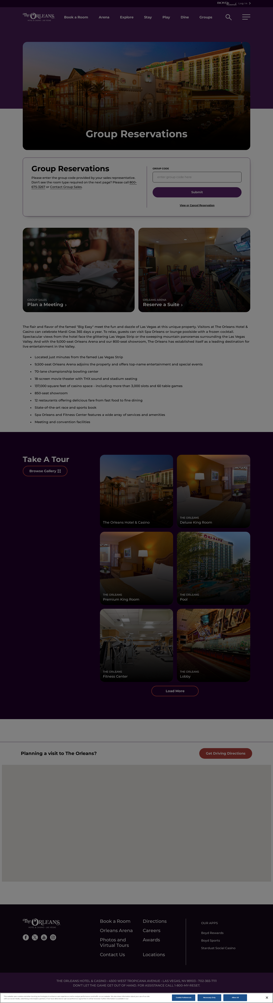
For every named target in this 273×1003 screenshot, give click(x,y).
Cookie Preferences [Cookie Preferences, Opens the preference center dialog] (183, 997)
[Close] (267, 998)
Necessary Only (209, 997)
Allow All (235, 997)
